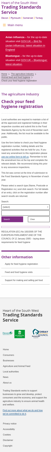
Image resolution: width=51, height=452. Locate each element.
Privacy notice (10, 423)
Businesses (8, 360)
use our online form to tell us (15, 157)
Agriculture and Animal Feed (16, 366)
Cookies (7, 435)
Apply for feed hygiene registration (21, 264)
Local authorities (11, 371)
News (5, 377)
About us (7, 383)
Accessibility (9, 429)
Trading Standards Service (21, 9)
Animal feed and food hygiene (15, 77)
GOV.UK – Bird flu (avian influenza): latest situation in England (25, 45)
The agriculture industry (22, 74)
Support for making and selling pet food (24, 280)
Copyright (7, 446)
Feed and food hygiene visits (19, 272)
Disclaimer (8, 440)
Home (4, 74)
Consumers (8, 355)
